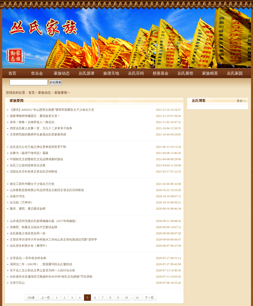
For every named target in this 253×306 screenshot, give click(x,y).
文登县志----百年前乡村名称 (28, 258)
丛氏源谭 (86, 73)
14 (137, 297)
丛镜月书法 (17, 196)
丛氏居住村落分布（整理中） (29, 245)
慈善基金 (161, 73)
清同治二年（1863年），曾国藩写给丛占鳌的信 (41, 264)
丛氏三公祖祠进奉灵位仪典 (27, 165)
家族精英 (210, 73)
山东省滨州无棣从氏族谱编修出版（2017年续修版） (44, 221)
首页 (12, 73)
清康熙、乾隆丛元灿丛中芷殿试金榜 (33, 227)
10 (126, 297)
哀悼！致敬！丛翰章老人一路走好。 (33, 122)
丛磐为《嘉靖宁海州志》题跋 (29, 153)
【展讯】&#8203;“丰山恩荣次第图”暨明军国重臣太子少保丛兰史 (52, 109)
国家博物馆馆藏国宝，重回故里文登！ (35, 116)
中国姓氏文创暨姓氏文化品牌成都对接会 (36, 159)
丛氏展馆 (185, 73)
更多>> (241, 101)
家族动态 (62, 73)
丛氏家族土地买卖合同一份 (27, 233)
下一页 (149, 297)
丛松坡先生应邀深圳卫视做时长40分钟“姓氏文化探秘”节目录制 (51, 276)
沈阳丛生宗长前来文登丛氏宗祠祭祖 (33, 171)
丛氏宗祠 (136, 73)
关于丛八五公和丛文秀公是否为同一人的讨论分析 (42, 270)
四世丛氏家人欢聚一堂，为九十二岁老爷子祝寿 (41, 128)
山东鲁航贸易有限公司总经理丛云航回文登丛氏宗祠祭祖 (47, 190)
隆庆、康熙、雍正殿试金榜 (27, 208)
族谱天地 (111, 73)
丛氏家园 (235, 73)
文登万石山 (17, 282)
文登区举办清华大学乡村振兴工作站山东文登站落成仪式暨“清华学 (53, 239)
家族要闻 (60, 92)
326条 (31, 297)
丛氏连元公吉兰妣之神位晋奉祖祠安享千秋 (38, 147)
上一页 (45, 297)
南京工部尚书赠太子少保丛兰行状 (32, 184)
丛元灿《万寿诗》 (22, 202)
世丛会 (37, 73)
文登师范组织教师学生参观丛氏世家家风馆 (38, 134)
